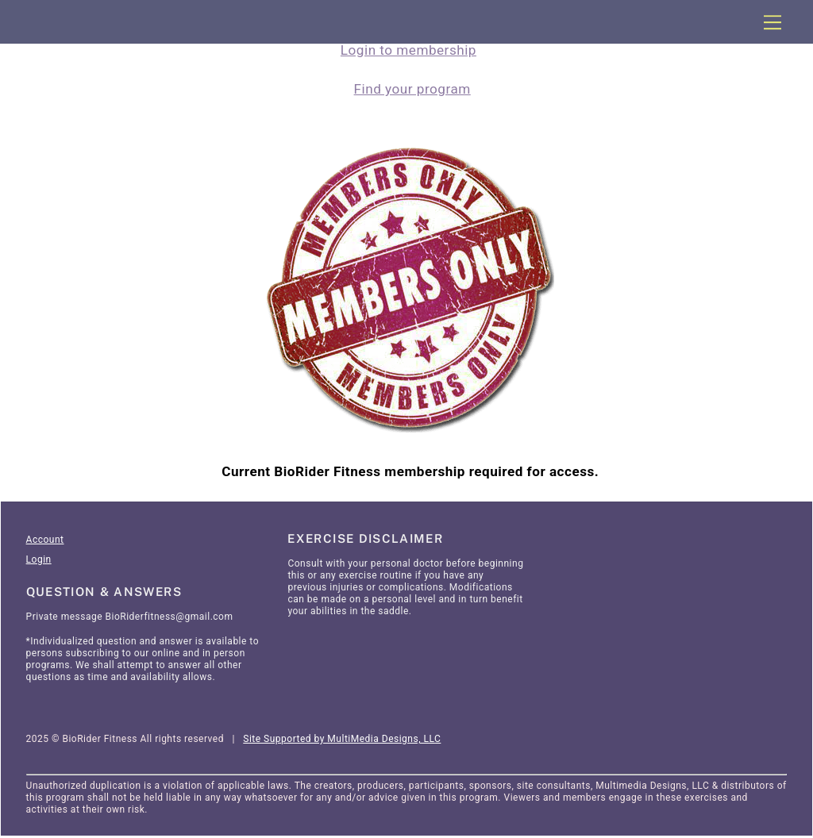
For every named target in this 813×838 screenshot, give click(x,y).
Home (39, 481)
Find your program (412, 90)
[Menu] (772, 22)
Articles (83, 481)
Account (45, 541)
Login (39, 561)
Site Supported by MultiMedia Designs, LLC (342, 740)
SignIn (128, 481)
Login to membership (408, 50)
